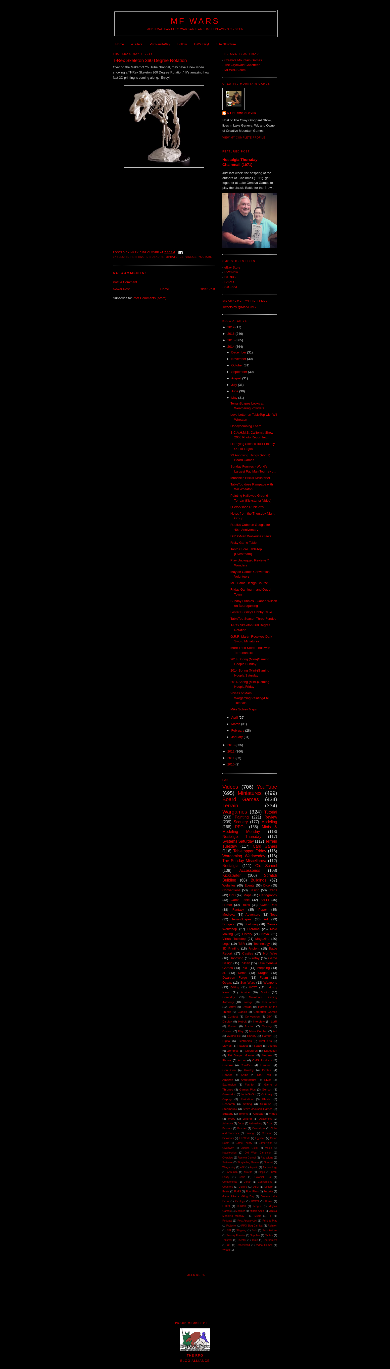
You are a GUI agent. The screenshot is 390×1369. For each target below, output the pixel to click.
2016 (231, 334)
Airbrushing (255, 1123)
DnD (232, 895)
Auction (249, 1026)
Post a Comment (125, 282)
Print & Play (269, 1220)
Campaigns (258, 1128)
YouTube (205, 257)
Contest (233, 1016)
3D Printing (135, 257)
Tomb (255, 1240)
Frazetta (268, 1191)
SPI (229, 1230)
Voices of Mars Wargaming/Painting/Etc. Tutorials (250, 698)
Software (227, 1162)
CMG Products (262, 1060)
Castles (247, 953)
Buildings (258, 880)
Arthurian (232, 1172)
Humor (227, 905)
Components (229, 1181)
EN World (244, 1138)
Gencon (267, 1089)
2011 (231, 758)
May (234, 398)
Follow (182, 44)
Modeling (269, 822)
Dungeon (229, 924)
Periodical (247, 1099)
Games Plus (247, 1089)
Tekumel (227, 1240)
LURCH (241, 1206)
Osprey (227, 1099)
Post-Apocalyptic (247, 1220)
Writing (247, 1118)
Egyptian (260, 1138)
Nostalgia (230, 866)
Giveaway (228, 1148)
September (239, 372)
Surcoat (268, 1162)
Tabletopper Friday (249, 851)
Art (266, 919)
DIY (269, 1016)
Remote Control (247, 1157)
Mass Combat (258, 1031)
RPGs (240, 827)
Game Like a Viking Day (238, 1196)
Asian (270, 1123)
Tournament (270, 1240)
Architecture (248, 1079)
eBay (256, 958)
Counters (227, 1186)
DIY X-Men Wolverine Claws (250, 536)
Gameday (228, 997)
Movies (227, 1045)
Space (258, 1045)
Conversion (252, 1016)
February (238, 730)
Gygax (227, 982)
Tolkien (245, 963)
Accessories (249, 870)
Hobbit (242, 1021)
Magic (268, 1148)
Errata (225, 1191)
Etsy (241, 1031)
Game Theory (244, 1143)
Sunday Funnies (235, 1235)
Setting (247, 1103)
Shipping (241, 1230)
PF (270, 1216)
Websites (229, 885)
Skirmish (265, 1103)
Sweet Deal (268, 905)
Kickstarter (231, 875)
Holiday (249, 1070)
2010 (231, 764)
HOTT (253, 987)
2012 (231, 751)
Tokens (243, 1113)
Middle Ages (257, 1211)
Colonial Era (262, 1177)
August (236, 378)
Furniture (266, 1065)
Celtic (242, 1177)
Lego (226, 944)
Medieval (228, 914)
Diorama (253, 929)
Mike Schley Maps (243, 709)
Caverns (227, 1065)
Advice (245, 992)
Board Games (240, 799)
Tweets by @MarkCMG (239, 307)
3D (224, 973)
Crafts (272, 890)
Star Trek (264, 1074)
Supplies (255, 1235)
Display (227, 1021)
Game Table (240, 900)
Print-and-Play (160, 44)
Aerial (241, 1123)
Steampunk (229, 1108)
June (235, 391)
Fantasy (238, 909)
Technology (261, 944)
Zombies (233, 1050)
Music (257, 1216)
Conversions (265, 1181)
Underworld (243, 1245)
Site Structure (226, 44)
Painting (242, 817)
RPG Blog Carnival (252, 1225)
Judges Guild (249, 1148)
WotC (231, 1118)
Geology (240, 1201)
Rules (246, 905)
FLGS (237, 1191)
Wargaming (229, 1167)
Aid (275, 1031)
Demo (242, 973)
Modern (267, 1055)
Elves (267, 1079)
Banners (227, 1128)
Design (247, 1006)
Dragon (263, 973)
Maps (247, 895)
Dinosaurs (155, 257)
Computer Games (265, 1011)
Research (228, 1103)
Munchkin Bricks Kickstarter (250, 478)
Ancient (254, 948)
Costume (267, 1133)
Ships (244, 1074)
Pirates (266, 1070)
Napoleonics (229, 1152)
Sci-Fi (264, 900)
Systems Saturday (238, 841)
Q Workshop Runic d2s (246, 507)
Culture (243, 1186)
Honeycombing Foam (245, 426)
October (237, 365)
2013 (231, 745)
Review (270, 817)
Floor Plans (252, 1191)
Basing (254, 890)
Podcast (227, 1220)
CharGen (246, 1065)
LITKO (226, 1206)
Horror (268, 1201)
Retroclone (267, 1157)
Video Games (264, 1245)
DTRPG (230, 277)
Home (119, 44)
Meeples (240, 1211)
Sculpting (251, 924)
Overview (227, 1157)
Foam (264, 977)
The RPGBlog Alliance (195, 1355)
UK (229, 1245)
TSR (241, 944)
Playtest (243, 1045)
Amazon (227, 1079)
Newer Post (121, 289)
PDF (245, 968)
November (239, 359)
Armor (242, 1060)
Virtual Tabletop (233, 939)
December (239, 352)
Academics (265, 1118)
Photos (226, 1060)
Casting (267, 1026)
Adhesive (227, 1123)
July (234, 385)
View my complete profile (243, 137)
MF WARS (195, 21)
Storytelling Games (248, 1162)
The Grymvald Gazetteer (242, 65)
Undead (258, 1113)
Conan (247, 1181)
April (235, 717)
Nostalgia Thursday (241, 836)
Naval (265, 934)
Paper (262, 909)
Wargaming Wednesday (243, 856)
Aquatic (253, 1167)
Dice (266, 885)
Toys (273, 914)
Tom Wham (269, 1002)
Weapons (270, 982)
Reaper (227, 1074)
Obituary (266, 1094)
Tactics (269, 1235)
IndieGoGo (248, 1094)
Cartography (268, 895)
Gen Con (229, 1070)
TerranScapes (241, 919)
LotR (274, 1021)
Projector (231, 1225)
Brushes (242, 1128)
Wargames (234, 812)
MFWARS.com (234, 70)
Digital (226, 1040)
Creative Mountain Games (243, 60)
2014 (231, 346)
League (257, 1206)
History (247, 934)
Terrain (230, 805)
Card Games (265, 846)
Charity (251, 1035)
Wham (226, 1249)
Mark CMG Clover (241, 113)
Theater (241, 1240)
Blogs (261, 1172)
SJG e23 (230, 287)
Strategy (227, 1113)
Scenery (241, 822)
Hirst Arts (265, 1040)
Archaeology (270, 1167)
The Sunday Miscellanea (244, 861)
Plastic (266, 1099)
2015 (231, 340)
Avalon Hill (234, 1035)
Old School (266, 866)
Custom (227, 1031)
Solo (254, 1230)
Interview (259, 1021)
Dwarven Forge (234, 977)
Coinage (250, 1133)
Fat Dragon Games (241, 1055)
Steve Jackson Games (257, 1108)
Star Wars (247, 982)
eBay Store (232, 267)
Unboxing (236, 958)
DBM (256, 1186)
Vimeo (273, 1113)
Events (249, 885)
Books (265, 992)
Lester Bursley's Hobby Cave (251, 612)
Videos (190, 257)
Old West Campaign (258, 1152)
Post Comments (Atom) (149, 298)
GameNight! (265, 1143)
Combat (267, 1035)
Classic (242, 1011)
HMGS (255, 1201)
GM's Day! (201, 44)
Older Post (207, 289)
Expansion (229, 1084)
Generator (229, 1094)
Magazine (262, 939)
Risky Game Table (243, 543)
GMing (235, 987)
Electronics (245, 1040)
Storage (248, 1002)
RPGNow (231, 272)
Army (232, 1006)
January (237, 737)
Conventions (231, 890)
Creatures (251, 1050)
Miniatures (175, 257)
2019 (231, 327)
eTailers (137, 44)
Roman (232, 1026)
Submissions (269, 1230)
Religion (272, 1225)
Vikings (272, 1045)
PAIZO (229, 282)
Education (270, 1050)
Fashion (250, 1084)
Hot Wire (270, 953)
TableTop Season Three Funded (253, 618)
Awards (248, 1172)
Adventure (252, 914)
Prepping (263, 968)
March (236, 724)
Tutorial (270, 812)
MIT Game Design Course (249, 583)
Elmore (268, 1186)
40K (242, 1167)
